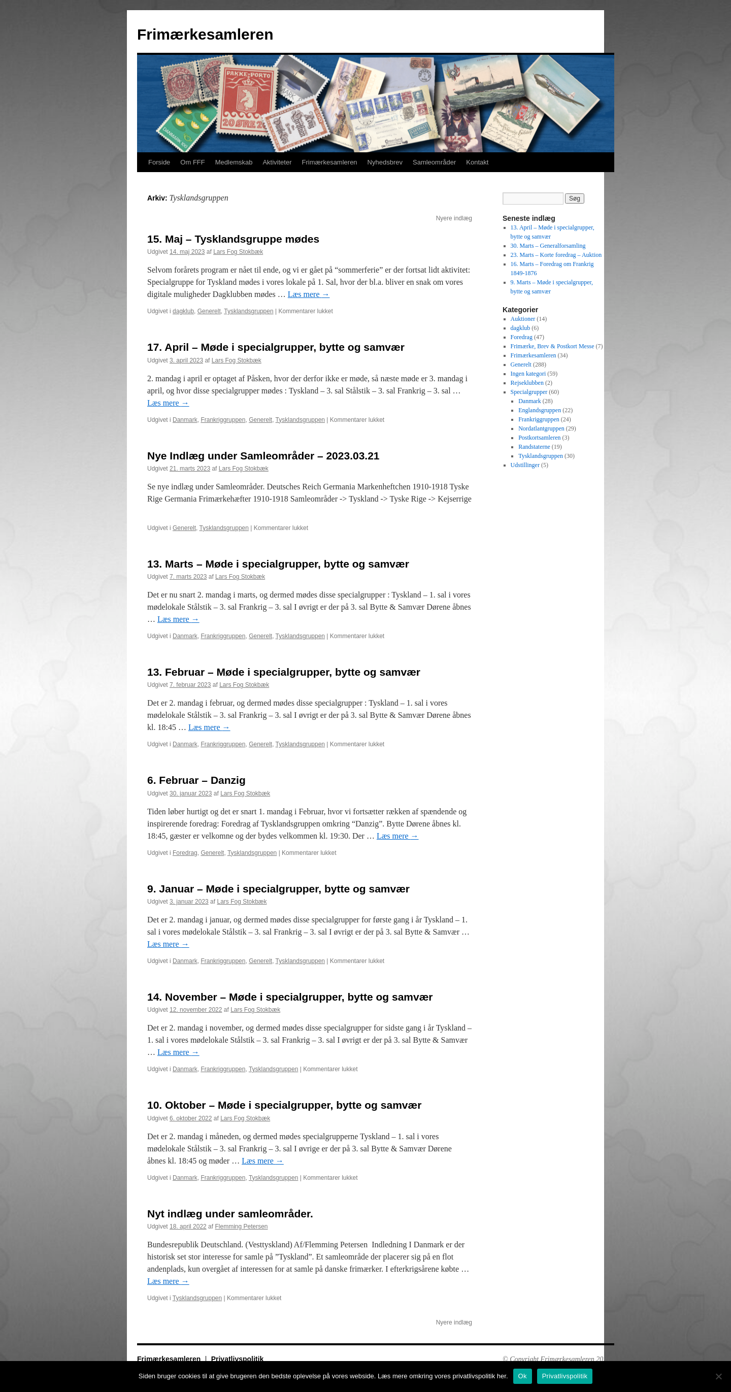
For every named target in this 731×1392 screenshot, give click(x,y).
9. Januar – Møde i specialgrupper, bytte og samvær (278, 888)
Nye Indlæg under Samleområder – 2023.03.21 (263, 455)
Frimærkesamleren (205, 34)
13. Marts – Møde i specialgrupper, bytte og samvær (278, 564)
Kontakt (477, 162)
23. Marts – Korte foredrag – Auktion (556, 254)
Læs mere (309, 294)
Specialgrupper (529, 391)
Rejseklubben (527, 382)
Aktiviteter (276, 162)
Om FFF (192, 162)
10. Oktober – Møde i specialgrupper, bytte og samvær (284, 1105)
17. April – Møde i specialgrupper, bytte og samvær (276, 347)
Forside (159, 162)
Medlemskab (234, 162)
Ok (522, 1376)
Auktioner (523, 318)
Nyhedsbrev (385, 162)
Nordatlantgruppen (541, 428)
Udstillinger (525, 465)
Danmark (185, 419)
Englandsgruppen (539, 410)
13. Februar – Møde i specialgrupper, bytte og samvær (283, 672)
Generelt (209, 311)
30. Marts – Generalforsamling (548, 245)
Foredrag (185, 852)
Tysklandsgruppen (248, 311)
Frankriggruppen (223, 419)
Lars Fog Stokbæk (238, 251)
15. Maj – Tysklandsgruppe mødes (233, 239)
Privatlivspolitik (237, 1359)
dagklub (183, 311)
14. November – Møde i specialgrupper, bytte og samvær (290, 997)
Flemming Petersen (241, 1226)
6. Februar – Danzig (196, 780)
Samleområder (434, 162)
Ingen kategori (528, 373)
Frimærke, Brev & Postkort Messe (552, 346)
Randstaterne (534, 446)
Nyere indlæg (454, 218)
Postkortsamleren (539, 437)
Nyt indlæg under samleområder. (230, 1213)
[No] (718, 1376)
